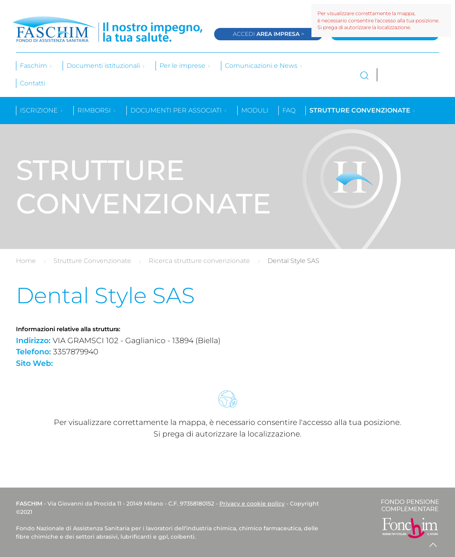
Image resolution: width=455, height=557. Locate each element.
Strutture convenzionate (362, 110)
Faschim (36, 65)
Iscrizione (41, 110)
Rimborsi (96, 110)
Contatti (32, 83)
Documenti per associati (178, 110)
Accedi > (268, 34)
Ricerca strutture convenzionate (199, 261)
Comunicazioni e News (264, 65)
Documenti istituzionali (106, 65)
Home (26, 261)
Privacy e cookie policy (252, 503)
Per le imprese (185, 65)
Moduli (254, 110)
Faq (288, 110)
